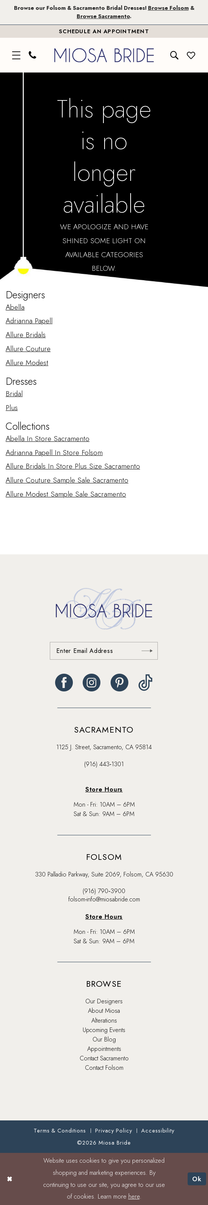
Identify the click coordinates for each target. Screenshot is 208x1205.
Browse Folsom (168, 8)
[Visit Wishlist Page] (191, 55)
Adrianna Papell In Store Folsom (54, 452)
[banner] (104, 55)
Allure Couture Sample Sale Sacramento (67, 480)
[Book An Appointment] (104, 31)
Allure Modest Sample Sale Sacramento (66, 494)
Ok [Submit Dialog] (197, 1178)
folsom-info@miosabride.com (104, 899)
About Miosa (104, 1011)
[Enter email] (104, 651)
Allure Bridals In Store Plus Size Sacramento (73, 466)
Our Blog (104, 1039)
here (134, 1196)
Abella (15, 307)
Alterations (104, 1020)
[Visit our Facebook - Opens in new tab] (64, 682)
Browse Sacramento (103, 16)
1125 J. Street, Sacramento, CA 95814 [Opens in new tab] (104, 747)
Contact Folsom (104, 1067)
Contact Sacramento (104, 1058)
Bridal (14, 394)
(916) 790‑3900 (104, 891)
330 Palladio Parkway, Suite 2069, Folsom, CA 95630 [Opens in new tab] (104, 874)
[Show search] (174, 55)
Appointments (104, 1049)
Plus (12, 408)
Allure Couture (28, 349)
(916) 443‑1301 (104, 764)
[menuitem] (16, 55)
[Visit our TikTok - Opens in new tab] (145, 682)
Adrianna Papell (29, 321)
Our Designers (104, 1001)
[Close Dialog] (9, 1179)
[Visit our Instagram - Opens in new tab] (91, 682)
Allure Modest (27, 363)
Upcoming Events (104, 1030)
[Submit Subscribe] (147, 651)
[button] (16, 55)
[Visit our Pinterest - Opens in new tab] (119, 682)
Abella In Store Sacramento (47, 439)
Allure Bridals (26, 335)
